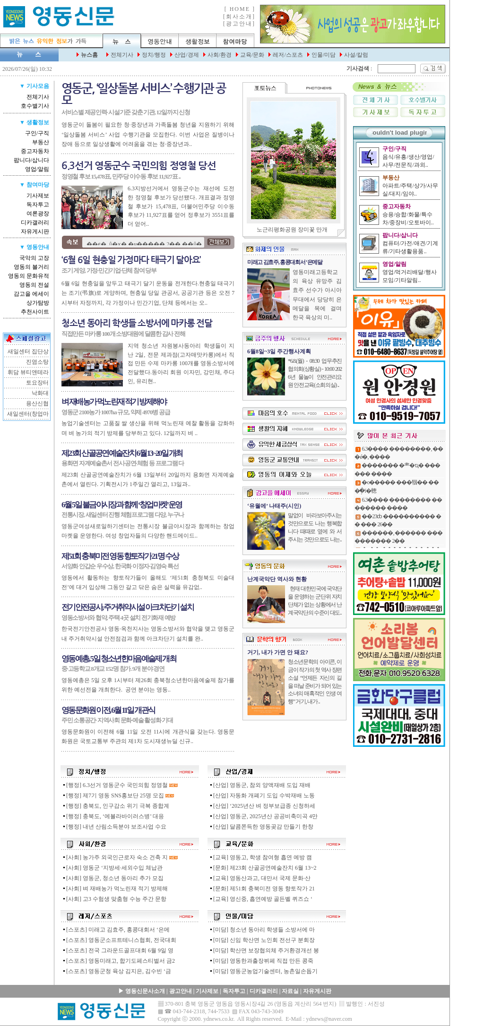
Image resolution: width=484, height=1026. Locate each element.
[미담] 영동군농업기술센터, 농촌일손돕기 (263, 971)
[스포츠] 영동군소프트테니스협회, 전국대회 (119, 940)
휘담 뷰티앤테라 (28, 372)
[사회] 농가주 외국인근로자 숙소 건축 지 (115, 857)
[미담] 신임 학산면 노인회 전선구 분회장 (262, 940)
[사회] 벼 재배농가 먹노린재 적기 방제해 (115, 888)
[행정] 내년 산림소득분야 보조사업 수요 (114, 826)
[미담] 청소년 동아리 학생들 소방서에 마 (262, 929)
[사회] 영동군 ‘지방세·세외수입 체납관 (112, 867)
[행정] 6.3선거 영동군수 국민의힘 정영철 (115, 785)
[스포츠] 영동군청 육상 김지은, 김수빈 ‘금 (116, 971)
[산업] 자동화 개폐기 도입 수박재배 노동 (262, 795)
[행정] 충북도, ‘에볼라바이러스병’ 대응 (113, 816)
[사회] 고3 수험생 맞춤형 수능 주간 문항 (114, 899)
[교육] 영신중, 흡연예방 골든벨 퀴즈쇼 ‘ (260, 899)
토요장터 (37, 382)
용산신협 (37, 403)
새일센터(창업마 (28, 413)
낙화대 (40, 393)
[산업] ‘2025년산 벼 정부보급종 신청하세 (262, 806)
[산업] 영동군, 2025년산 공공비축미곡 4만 (263, 816)
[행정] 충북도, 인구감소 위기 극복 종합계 (115, 806)
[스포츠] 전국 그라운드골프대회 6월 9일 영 (117, 950)
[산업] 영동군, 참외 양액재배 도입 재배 (260, 785)
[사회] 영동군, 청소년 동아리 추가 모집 (113, 878)
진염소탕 (37, 362)
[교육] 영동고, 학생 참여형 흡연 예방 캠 (260, 857)
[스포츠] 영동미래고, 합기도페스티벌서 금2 (118, 961)
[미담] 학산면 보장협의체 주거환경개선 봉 (264, 950)
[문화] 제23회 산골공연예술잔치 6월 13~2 (262, 867)
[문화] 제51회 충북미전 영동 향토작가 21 (262, 888)
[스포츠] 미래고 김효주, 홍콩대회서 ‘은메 (116, 929)
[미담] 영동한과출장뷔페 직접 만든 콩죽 (261, 961)
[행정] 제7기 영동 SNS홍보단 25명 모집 (113, 795)
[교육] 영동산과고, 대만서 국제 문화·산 (260, 878)
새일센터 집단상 (28, 351)
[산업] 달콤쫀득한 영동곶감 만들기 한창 (261, 826)
